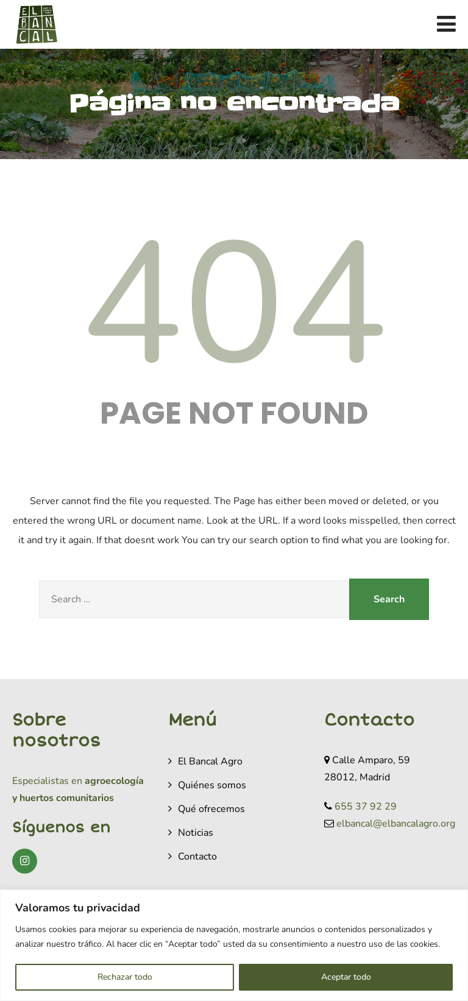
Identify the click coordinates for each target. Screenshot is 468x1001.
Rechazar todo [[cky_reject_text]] (125, 977)
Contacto (197, 856)
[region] (234, 945)
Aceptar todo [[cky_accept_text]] (346, 977)
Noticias (195, 832)
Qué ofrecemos (211, 809)
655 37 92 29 (366, 806)
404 (234, 305)
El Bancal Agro (210, 761)
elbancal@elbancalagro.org (395, 823)
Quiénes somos (212, 785)
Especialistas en (47, 781)
